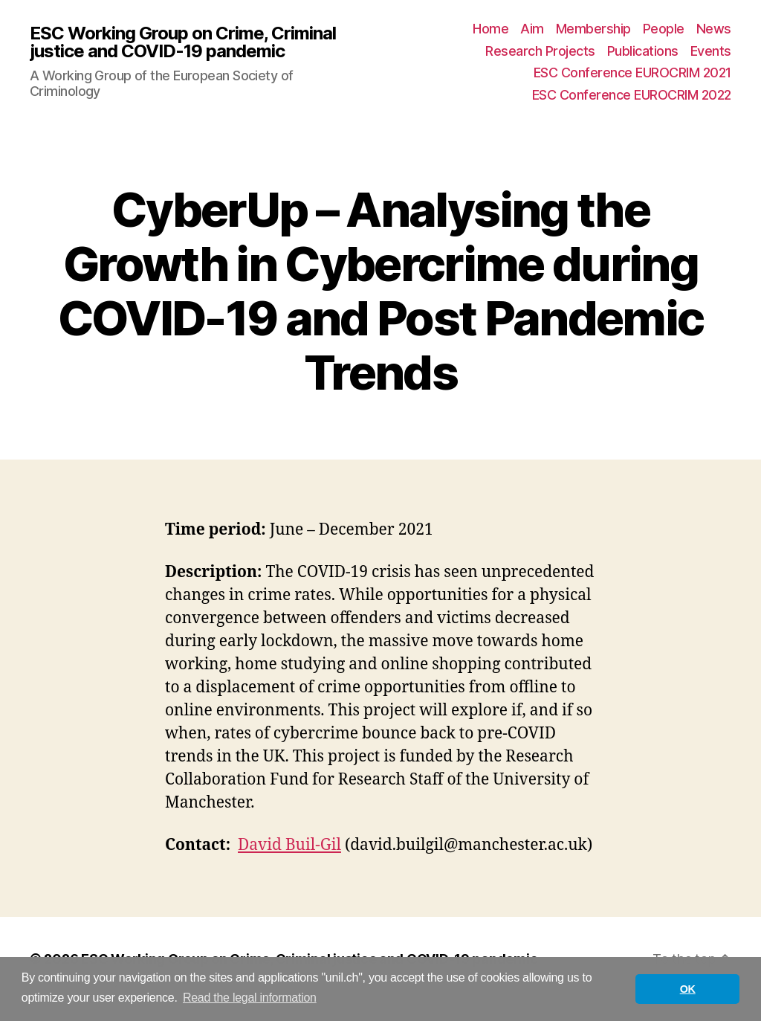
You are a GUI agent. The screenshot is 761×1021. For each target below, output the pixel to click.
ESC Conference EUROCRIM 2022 (631, 95)
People (663, 28)
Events (710, 51)
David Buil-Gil (289, 845)
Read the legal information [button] (250, 997)
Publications (643, 51)
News (713, 28)
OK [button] (688, 989)
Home (490, 28)
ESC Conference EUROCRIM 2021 (632, 72)
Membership (593, 28)
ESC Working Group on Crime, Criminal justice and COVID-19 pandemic (183, 42)
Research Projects (540, 51)
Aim (532, 28)
